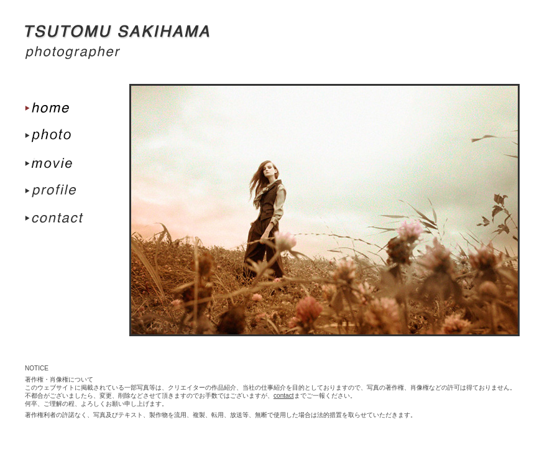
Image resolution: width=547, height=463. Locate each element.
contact (284, 395)
